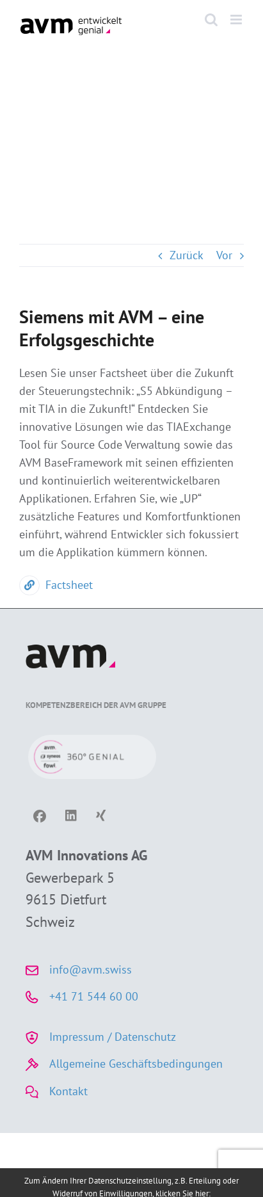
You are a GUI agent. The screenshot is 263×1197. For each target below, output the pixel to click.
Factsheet (56, 584)
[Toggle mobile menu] (237, 19)
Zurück (186, 255)
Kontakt (68, 1091)
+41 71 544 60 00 (93, 996)
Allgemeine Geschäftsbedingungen (136, 1063)
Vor (224, 255)
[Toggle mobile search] (211, 19)
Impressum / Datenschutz (112, 1036)
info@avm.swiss (90, 969)
